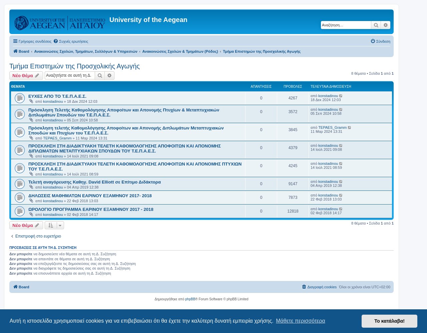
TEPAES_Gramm (57, 138)
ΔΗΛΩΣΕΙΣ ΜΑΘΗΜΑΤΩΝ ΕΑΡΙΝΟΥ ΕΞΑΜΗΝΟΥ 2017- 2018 (90, 195)
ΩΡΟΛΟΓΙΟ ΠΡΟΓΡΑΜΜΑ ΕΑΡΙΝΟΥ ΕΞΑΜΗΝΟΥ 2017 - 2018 (90, 209)
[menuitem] (70, 41)
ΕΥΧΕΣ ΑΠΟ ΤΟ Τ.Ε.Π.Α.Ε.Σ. (57, 96)
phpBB (190, 299)
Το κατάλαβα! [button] (389, 321)
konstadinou (53, 101)
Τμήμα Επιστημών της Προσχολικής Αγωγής (74, 66)
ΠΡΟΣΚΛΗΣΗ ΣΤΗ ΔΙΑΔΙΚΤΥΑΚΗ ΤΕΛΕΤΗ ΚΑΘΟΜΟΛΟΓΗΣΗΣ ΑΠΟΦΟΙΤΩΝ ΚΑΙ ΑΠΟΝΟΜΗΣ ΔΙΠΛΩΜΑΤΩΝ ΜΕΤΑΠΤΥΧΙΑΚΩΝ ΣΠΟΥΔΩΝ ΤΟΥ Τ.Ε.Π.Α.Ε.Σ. (124, 148)
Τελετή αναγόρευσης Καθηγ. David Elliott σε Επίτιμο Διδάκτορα (94, 182)
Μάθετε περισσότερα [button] (300, 321)
